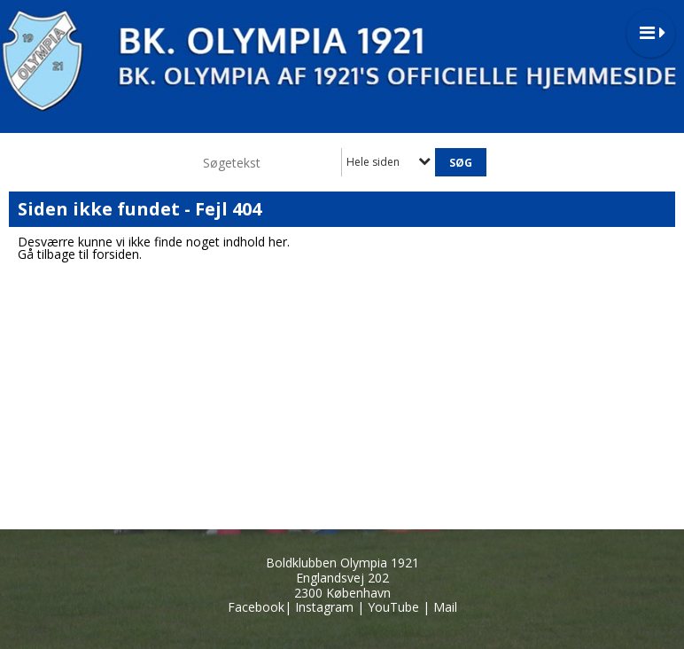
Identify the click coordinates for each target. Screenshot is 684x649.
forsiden (115, 254)
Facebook (256, 606)
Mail (445, 606)
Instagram (324, 606)
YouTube (393, 606)
